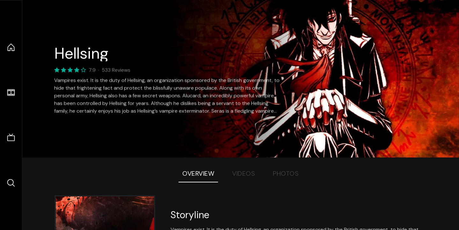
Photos (286, 173)
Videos (243, 173)
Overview (198, 173)
